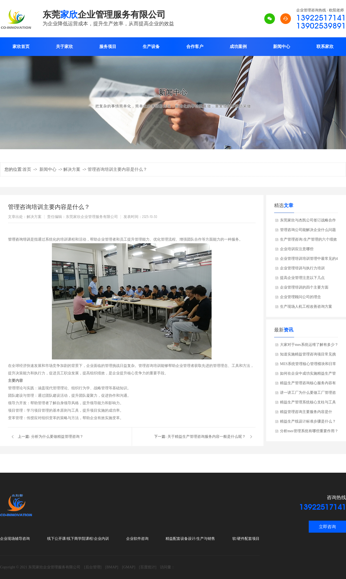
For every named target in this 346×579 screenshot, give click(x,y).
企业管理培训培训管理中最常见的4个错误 (309, 260)
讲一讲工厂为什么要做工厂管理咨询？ (308, 394)
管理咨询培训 (19, 239)
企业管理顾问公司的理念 (300, 297)
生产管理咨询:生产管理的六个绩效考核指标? (308, 240)
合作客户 (194, 46)
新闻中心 (281, 46)
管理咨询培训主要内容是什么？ (117, 169)
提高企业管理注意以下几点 (302, 278)
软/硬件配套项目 (246, 539)
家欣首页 (21, 46)
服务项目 (107, 46)
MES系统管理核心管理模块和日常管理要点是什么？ (308, 365)
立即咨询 (327, 526)
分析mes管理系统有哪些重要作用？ (309, 431)
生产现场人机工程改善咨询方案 (306, 307)
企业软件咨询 (137, 539)
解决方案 (71, 169)
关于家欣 (64, 46)
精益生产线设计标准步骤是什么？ (308, 421)
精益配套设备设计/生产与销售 (190, 539)
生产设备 (151, 46)
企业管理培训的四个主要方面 (304, 287)
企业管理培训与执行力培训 (302, 268)
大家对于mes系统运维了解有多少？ (309, 345)
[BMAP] (111, 567)
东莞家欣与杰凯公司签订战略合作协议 (308, 221)
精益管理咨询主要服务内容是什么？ (306, 413)
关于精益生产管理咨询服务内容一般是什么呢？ (206, 437)
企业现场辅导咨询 (15, 539)
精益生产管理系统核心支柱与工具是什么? (308, 403)
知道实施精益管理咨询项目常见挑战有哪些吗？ (308, 355)
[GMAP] (128, 567)
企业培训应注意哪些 (297, 249)
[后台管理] (92, 567)
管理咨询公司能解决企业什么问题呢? (308, 231)
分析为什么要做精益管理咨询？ (57, 437)
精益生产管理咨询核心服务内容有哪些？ (308, 384)
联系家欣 (324, 46)
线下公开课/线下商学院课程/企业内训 (78, 539)
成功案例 (238, 46)
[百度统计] (147, 567)
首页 (27, 169)
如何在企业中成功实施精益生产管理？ (308, 374)
